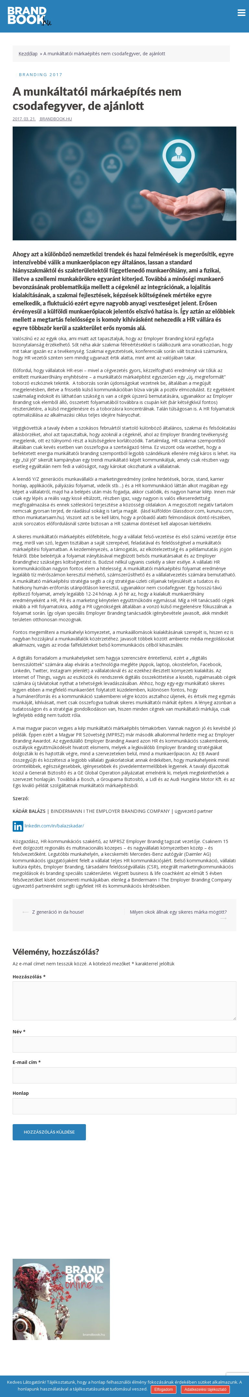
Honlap (21, 1093)
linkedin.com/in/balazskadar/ (54, 826)
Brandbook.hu (56, 119)
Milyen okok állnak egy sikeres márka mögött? (178, 912)
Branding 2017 (41, 74)
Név (19, 1031)
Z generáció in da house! (58, 912)
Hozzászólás (29, 977)
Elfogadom (163, 1389)
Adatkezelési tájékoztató (205, 1389)
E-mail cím (27, 1062)
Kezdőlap (28, 53)
